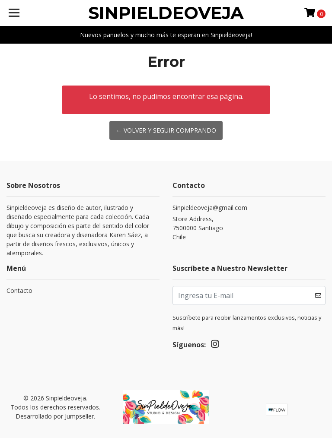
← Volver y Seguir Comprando (166, 130)
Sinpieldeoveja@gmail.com (209, 207)
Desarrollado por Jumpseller (55, 416)
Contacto (19, 290)
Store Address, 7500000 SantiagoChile (197, 228)
